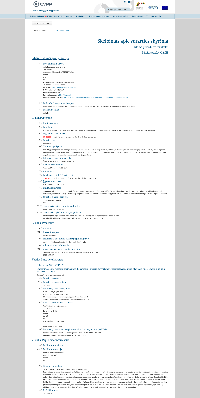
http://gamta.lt (65, 95)
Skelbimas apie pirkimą (42, 30)
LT (129, 2)
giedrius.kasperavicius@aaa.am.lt (65, 87)
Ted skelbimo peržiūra (41, 23)
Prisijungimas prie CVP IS (118, 9)
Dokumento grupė (62, 30)
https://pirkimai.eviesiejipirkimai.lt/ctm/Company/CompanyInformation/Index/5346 (95, 97)
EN (125, 2)
